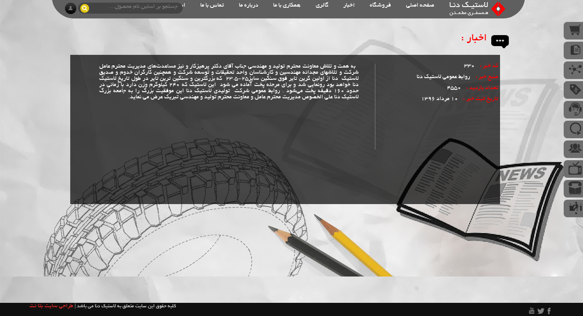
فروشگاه (380, 5)
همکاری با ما (287, 5)
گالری (322, 5)
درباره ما (248, 5)
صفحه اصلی (420, 5)
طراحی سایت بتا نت (51, 306)
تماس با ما (212, 5)
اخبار (349, 5)
